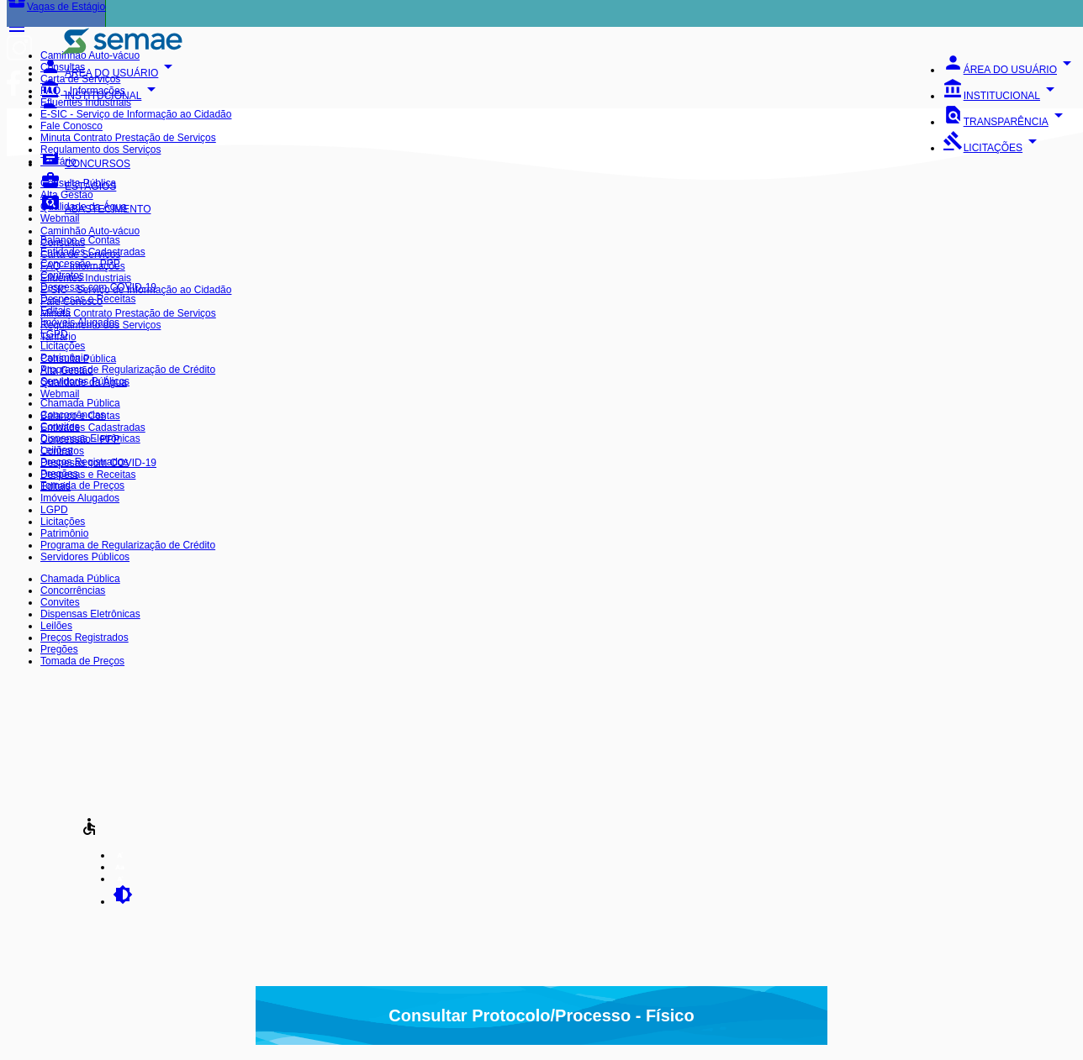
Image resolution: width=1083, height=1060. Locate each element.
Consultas (62, 67)
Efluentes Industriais (85, 102)
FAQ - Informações (82, 91)
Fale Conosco (71, 126)
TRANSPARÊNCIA (1006, 122)
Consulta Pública (78, 183)
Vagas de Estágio (56, 6)
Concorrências (72, 415)
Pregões (59, 474)
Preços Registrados (84, 462)
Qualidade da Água (83, 207)
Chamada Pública (80, 403)
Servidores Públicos (84, 381)
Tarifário (58, 161)
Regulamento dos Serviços (100, 149)
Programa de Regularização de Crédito (127, 369)
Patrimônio (64, 358)
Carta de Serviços (80, 79)
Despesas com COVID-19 (98, 287)
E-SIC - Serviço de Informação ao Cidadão (135, 114)
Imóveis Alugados (79, 322)
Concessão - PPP (80, 264)
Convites (60, 427)
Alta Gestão (66, 195)
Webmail (59, 218)
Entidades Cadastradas (92, 252)
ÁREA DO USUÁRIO (1010, 70)
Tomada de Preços (82, 485)
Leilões (56, 450)
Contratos (62, 275)
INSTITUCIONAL (1001, 96)
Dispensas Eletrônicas (90, 438)
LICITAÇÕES (993, 148)
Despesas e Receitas (87, 299)
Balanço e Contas (80, 240)
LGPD (54, 334)
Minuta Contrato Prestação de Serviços (128, 138)
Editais (55, 311)
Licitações (62, 346)
